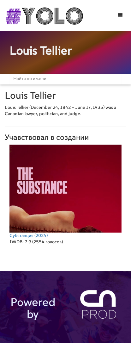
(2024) (65, 191)
